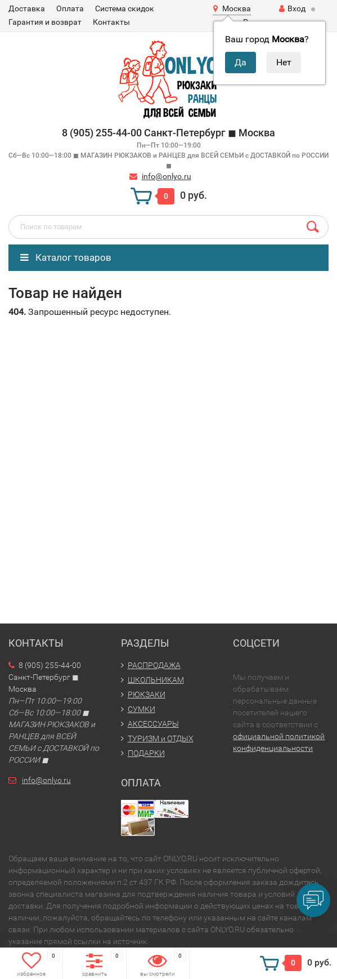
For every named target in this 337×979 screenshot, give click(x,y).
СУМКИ (141, 709)
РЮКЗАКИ (146, 694)
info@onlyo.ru (166, 176)
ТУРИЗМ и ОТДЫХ (161, 738)
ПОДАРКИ (146, 753)
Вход (292, 8)
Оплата (70, 8)
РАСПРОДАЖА (154, 665)
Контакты (111, 21)
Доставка (26, 8)
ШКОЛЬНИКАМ (156, 679)
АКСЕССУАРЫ (153, 723)
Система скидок (124, 8)
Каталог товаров (65, 257)
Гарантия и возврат (45, 21)
